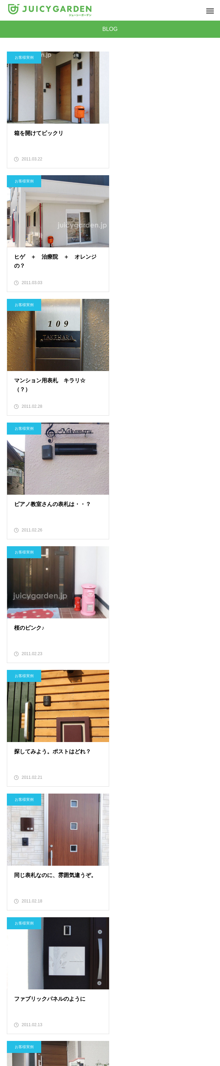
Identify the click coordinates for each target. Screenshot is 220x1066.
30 (118, 843)
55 (135, 878)
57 (169, 878)
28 (85, 843)
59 (203, 878)
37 (34, 861)
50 (51, 878)
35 (203, 843)
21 (169, 826)
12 (18, 826)
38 (51, 861)
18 (118, 826)
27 (68, 843)
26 (51, 843)
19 (135, 826)
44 (152, 861)
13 (34, 826)
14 (51, 826)
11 (203, 809)
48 (18, 878)
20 (152, 826)
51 (68, 878)
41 (102, 861)
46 (186, 861)
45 (169, 861)
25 (34, 843)
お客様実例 (24, 57)
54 (118, 878)
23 (203, 826)
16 (85, 826)
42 (118, 861)
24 (18, 843)
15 (68, 826)
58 (186, 878)
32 (152, 843)
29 (102, 843)
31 (135, 843)
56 (152, 878)
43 (135, 861)
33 (169, 843)
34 (186, 843)
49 (34, 878)
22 (186, 826)
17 (102, 826)
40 (85, 861)
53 (102, 878)
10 (186, 809)
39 (68, 861)
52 (85, 878)
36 (18, 861)
